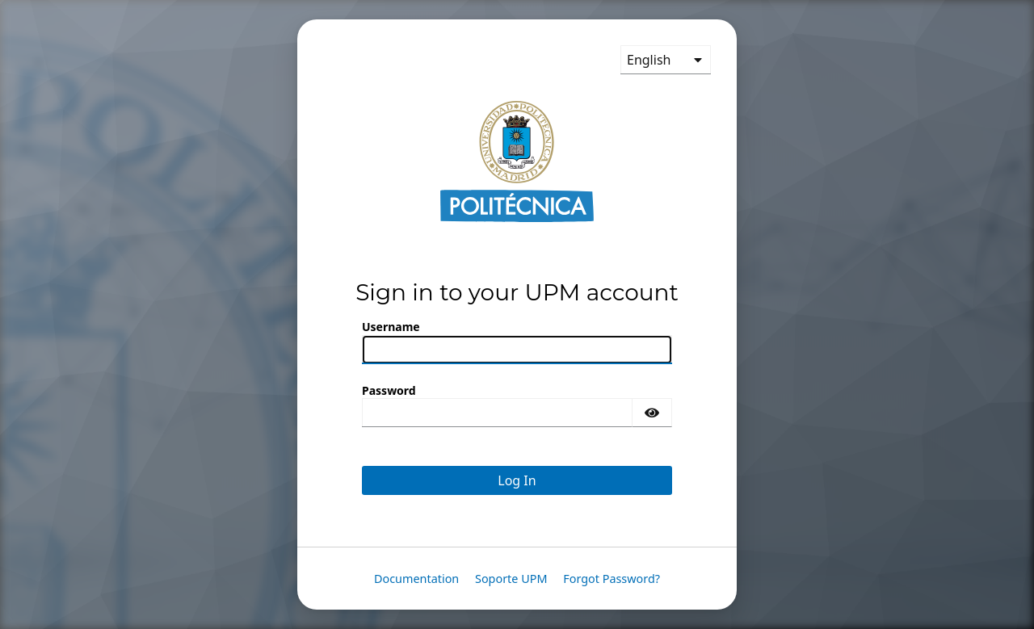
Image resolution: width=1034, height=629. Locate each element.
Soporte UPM (511, 578)
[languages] (665, 59)
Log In (517, 480)
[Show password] (652, 412)
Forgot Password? (611, 578)
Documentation (416, 578)
